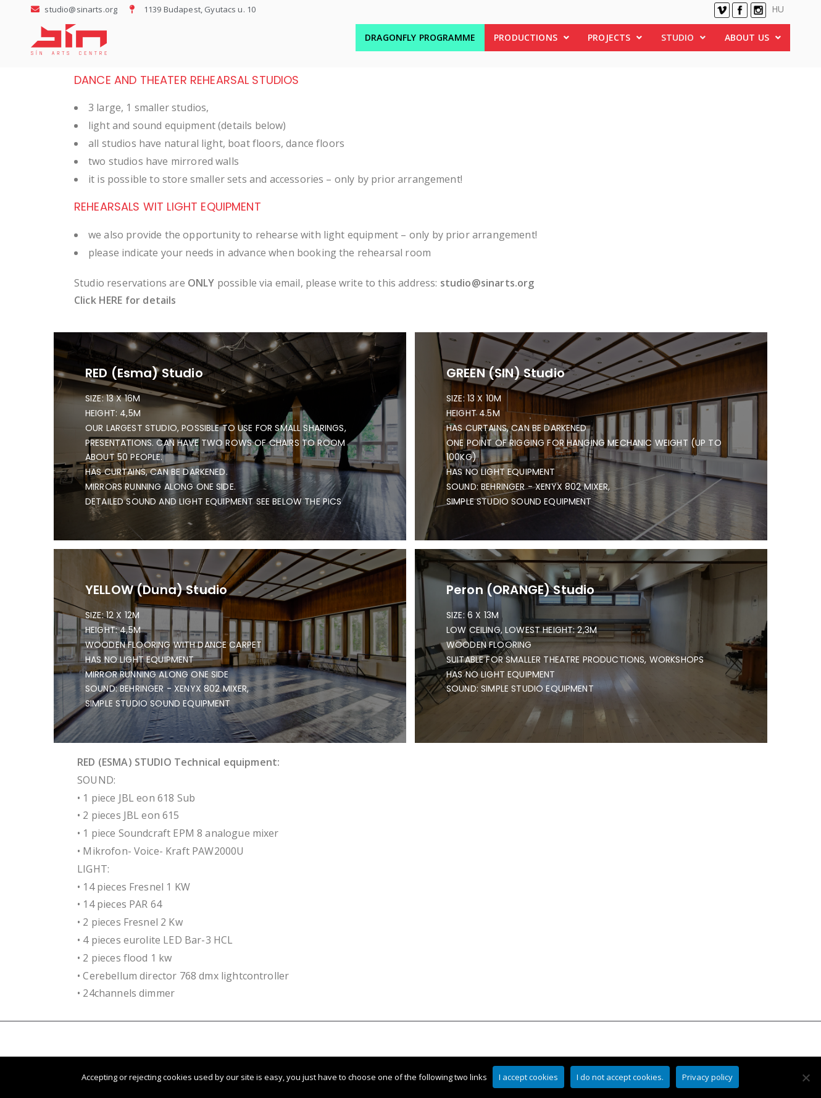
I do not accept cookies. (620, 1077)
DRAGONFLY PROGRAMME (420, 37)
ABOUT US (753, 37)
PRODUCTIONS (531, 37)
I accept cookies (529, 1077)
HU (778, 9)
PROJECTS (615, 37)
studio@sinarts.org (487, 283)
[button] (531, 37)
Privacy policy (708, 1077)
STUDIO (683, 37)
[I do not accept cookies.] (805, 1077)
